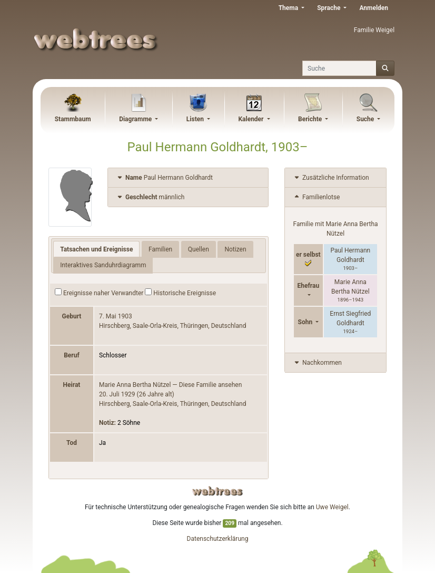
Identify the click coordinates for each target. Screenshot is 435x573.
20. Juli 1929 (117, 394)
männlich (150, 197)
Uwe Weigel (332, 507)
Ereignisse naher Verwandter (99, 292)
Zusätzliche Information (331, 177)
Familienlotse (316, 197)
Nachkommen (317, 362)
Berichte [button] (310, 119)
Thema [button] (289, 8)
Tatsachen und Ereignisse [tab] (96, 249)
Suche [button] (366, 119)
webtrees (217, 491)
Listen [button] (195, 119)
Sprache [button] (329, 8)
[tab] (188, 178)
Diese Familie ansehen (210, 385)
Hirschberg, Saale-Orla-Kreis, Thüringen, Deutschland (172, 325)
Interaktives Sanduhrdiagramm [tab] (103, 265)
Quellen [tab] (198, 249)
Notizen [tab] (235, 249)
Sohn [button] (306, 322)
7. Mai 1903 (115, 316)
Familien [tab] (160, 249)
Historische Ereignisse (180, 292)
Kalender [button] (251, 119)
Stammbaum (73, 119)
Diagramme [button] (136, 119)
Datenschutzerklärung (218, 538)
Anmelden (373, 8)
